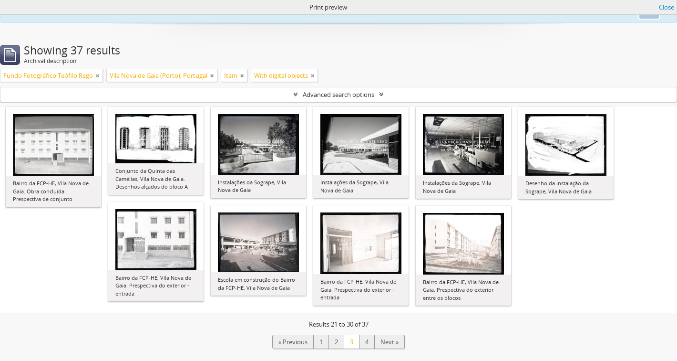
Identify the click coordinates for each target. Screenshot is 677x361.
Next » (389, 342)
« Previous (293, 342)
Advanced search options (338, 94)
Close (666, 7)
